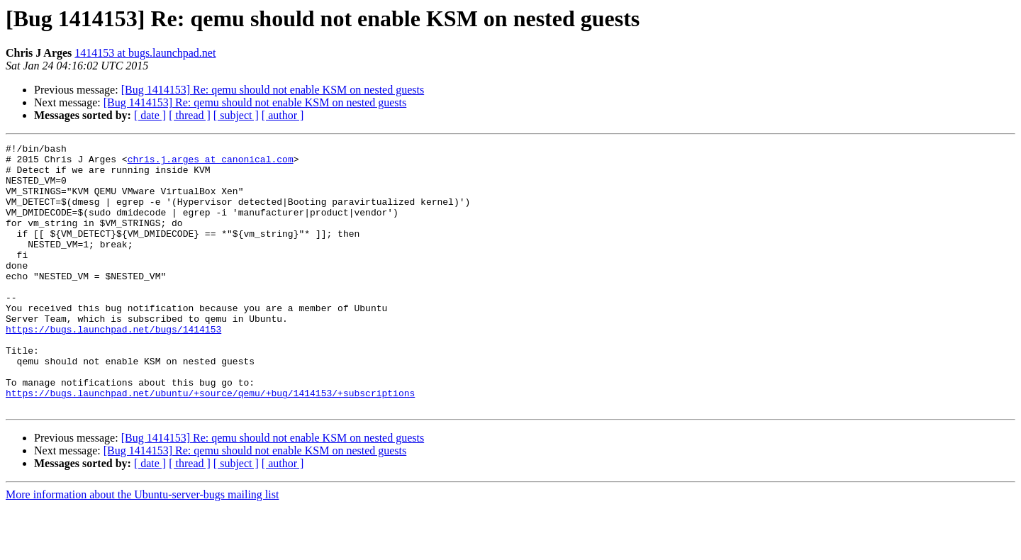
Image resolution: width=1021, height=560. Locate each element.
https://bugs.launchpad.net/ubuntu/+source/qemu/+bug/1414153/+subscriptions (210, 443)
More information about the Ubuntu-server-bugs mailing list (142, 548)
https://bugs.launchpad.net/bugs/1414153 (113, 367)
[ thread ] (190, 115)
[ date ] (150, 115)
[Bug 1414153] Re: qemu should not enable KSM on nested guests (273, 90)
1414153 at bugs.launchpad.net (145, 53)
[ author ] (283, 115)
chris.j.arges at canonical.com (211, 163)
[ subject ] (236, 115)
